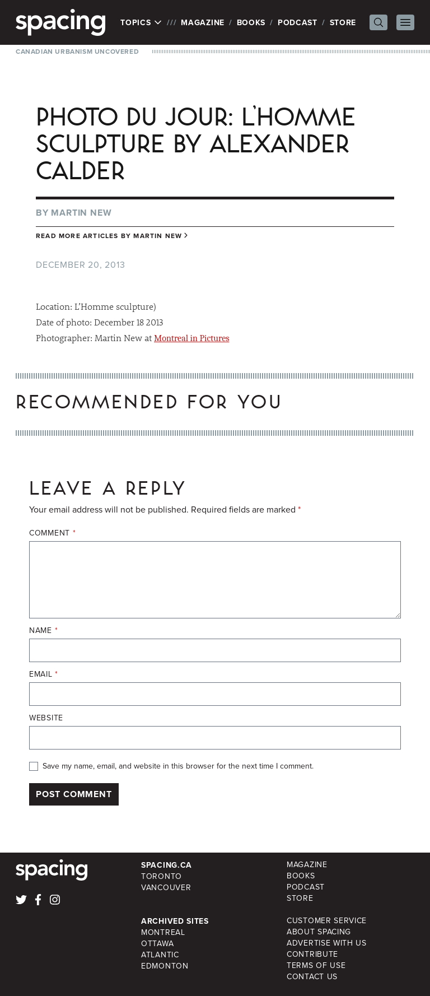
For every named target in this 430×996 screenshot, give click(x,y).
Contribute (312, 954)
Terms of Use (316, 965)
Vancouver (166, 887)
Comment (52, 533)
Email (43, 674)
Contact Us (312, 977)
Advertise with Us (327, 943)
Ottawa (157, 944)
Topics (141, 22)
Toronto (161, 876)
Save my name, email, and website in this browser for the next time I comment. (178, 766)
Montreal (163, 932)
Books (251, 22)
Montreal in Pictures (191, 338)
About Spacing (319, 932)
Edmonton (165, 966)
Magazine (203, 22)
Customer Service (327, 921)
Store (343, 22)
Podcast (297, 22)
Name (43, 630)
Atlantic (160, 955)
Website (46, 718)
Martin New (81, 212)
